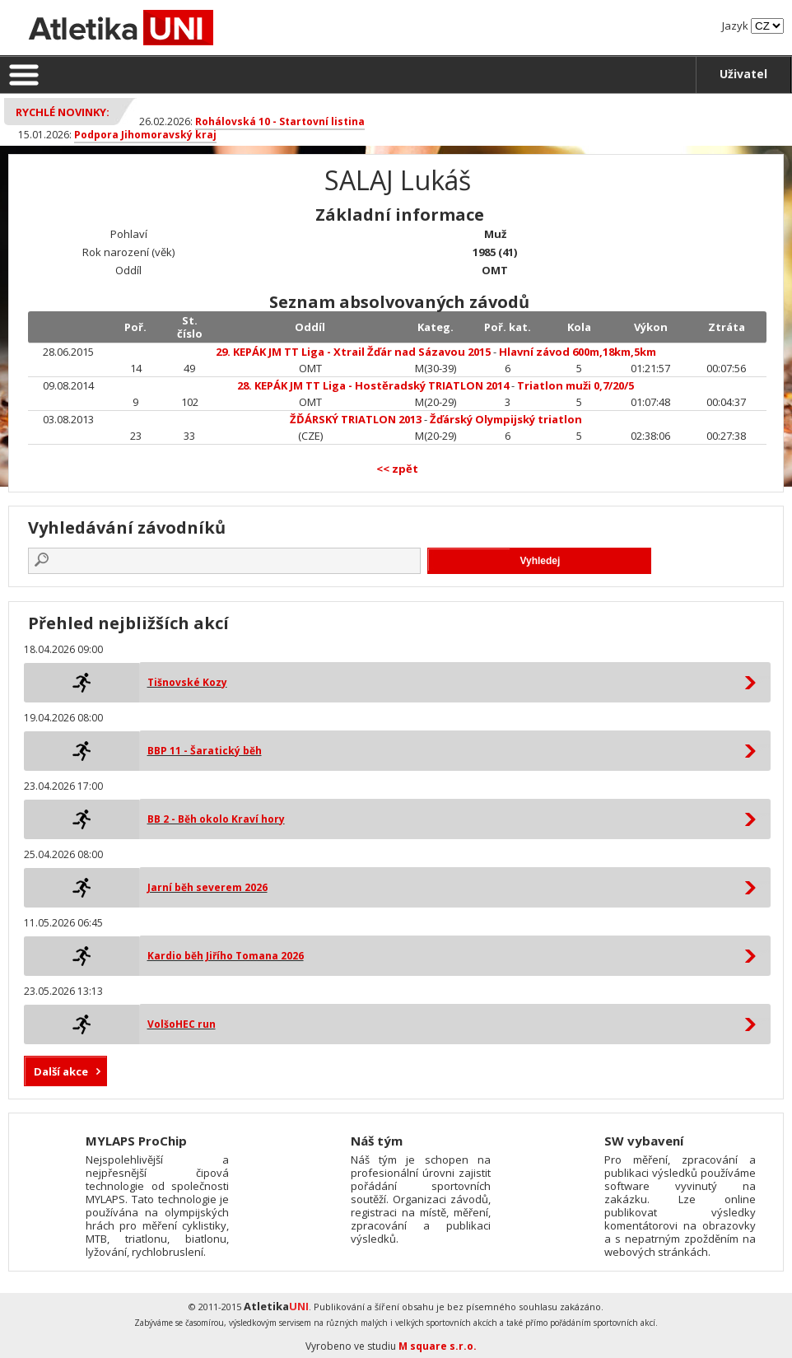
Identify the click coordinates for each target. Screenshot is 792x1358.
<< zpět (397, 468)
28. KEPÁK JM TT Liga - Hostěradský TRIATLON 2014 (373, 385)
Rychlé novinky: (62, 112)
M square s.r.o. (437, 1346)
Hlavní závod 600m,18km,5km (577, 351)
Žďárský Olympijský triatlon (506, 419)
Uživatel (743, 74)
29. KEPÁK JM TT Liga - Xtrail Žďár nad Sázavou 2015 (353, 351)
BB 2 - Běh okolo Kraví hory (216, 819)
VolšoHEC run (181, 1024)
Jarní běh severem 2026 (207, 887)
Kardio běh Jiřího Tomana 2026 (225, 956)
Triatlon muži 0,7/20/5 (575, 385)
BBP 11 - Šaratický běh (204, 751)
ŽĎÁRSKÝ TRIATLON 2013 (356, 419)
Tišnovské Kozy (187, 682)
